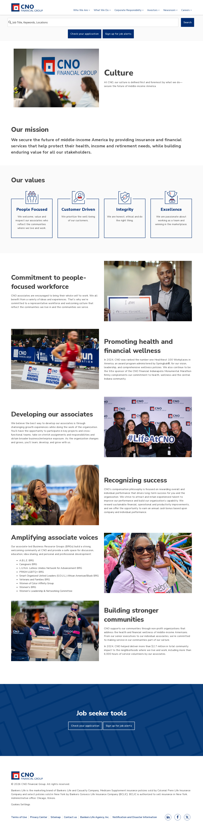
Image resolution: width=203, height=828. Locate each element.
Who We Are (81, 10)
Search (187, 22)
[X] (187, 817)
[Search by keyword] (93, 22)
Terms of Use (19, 817)
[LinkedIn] (168, 817)
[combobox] (93, 22)
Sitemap (56, 817)
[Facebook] (177, 817)
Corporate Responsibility (129, 10)
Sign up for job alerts (118, 34)
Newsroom (170, 10)
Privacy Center (38, 817)
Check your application (84, 34)
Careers (186, 10)
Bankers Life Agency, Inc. (94, 817)
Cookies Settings (20, 804)
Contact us (70, 817)
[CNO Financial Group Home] (27, 775)
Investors (153, 10)
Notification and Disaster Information (135, 817)
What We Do (102, 10)
